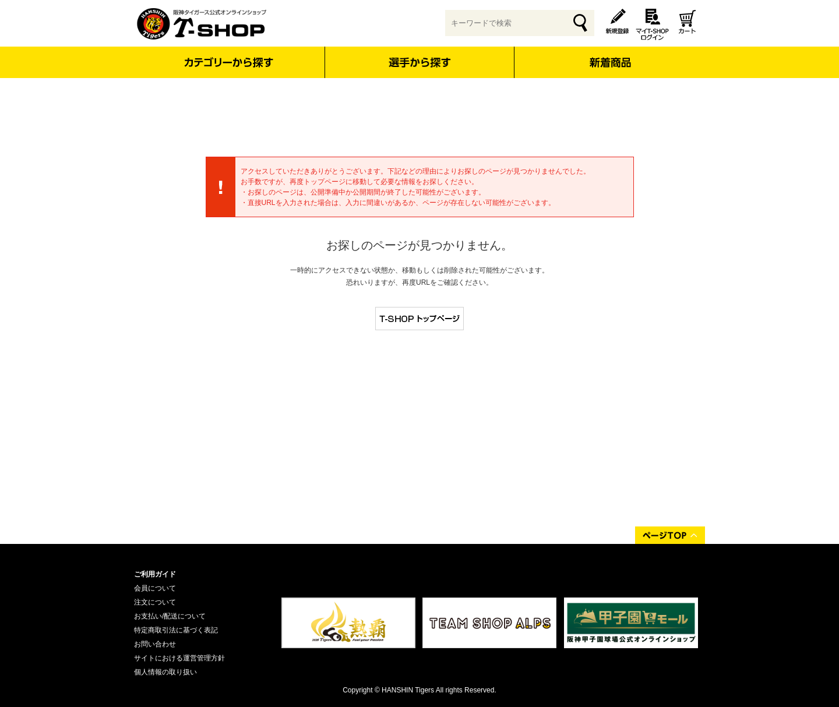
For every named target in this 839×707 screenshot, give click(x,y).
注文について (155, 602)
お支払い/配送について (170, 616)
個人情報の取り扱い (165, 672)
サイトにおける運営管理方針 (179, 658)
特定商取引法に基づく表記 (176, 630)
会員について (155, 588)
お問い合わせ (155, 644)
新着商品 (609, 54)
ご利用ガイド (155, 574)
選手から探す (419, 62)
